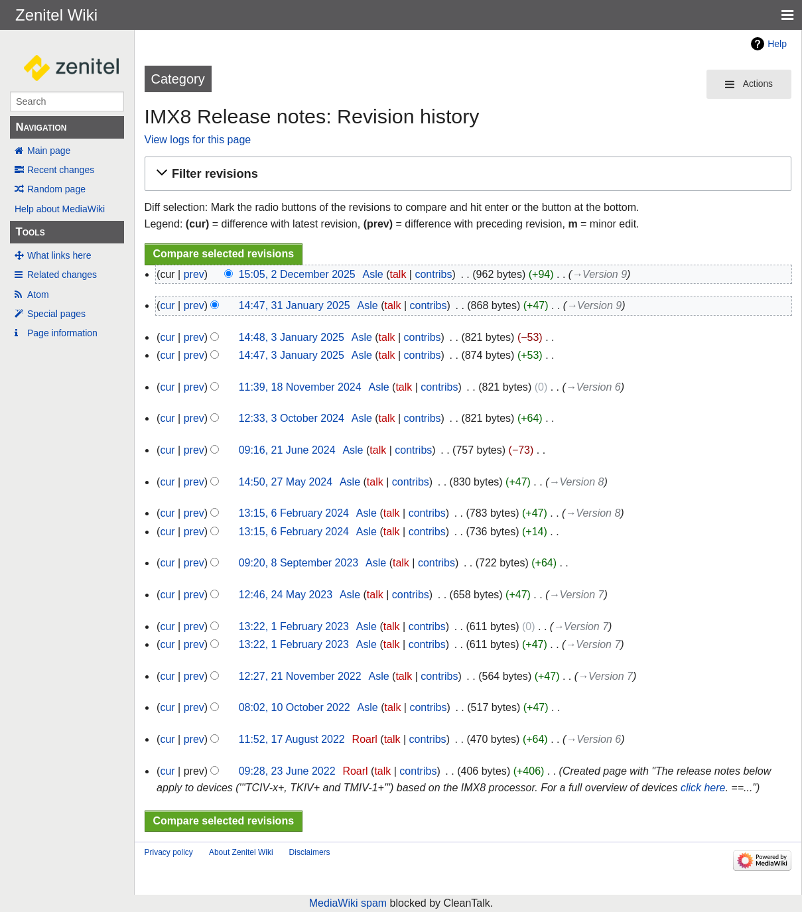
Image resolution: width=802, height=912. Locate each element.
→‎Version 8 (576, 482)
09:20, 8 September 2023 (299, 562)
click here (703, 787)
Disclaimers (309, 852)
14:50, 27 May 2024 (285, 482)
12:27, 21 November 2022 (300, 676)
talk (398, 274)
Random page (56, 189)
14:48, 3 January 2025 (291, 337)
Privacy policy (169, 852)
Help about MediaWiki (60, 209)
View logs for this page (198, 139)
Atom (38, 294)
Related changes (62, 274)
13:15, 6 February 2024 (294, 513)
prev (194, 274)
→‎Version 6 (593, 387)
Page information (62, 333)
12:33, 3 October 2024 (291, 418)
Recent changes (60, 169)
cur (167, 305)
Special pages (56, 313)
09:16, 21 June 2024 (287, 450)
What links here (59, 255)
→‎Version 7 (576, 594)
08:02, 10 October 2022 (294, 707)
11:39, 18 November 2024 (300, 387)
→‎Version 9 (599, 274)
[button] (466, 174)
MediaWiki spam (348, 903)
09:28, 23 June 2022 (287, 771)
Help (777, 43)
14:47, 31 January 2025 (294, 305)
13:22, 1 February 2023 (294, 626)
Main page (48, 150)
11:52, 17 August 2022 (292, 739)
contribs (433, 274)
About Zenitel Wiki (241, 852)
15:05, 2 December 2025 (297, 274)
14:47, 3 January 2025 (291, 355)
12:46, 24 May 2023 (285, 594)
